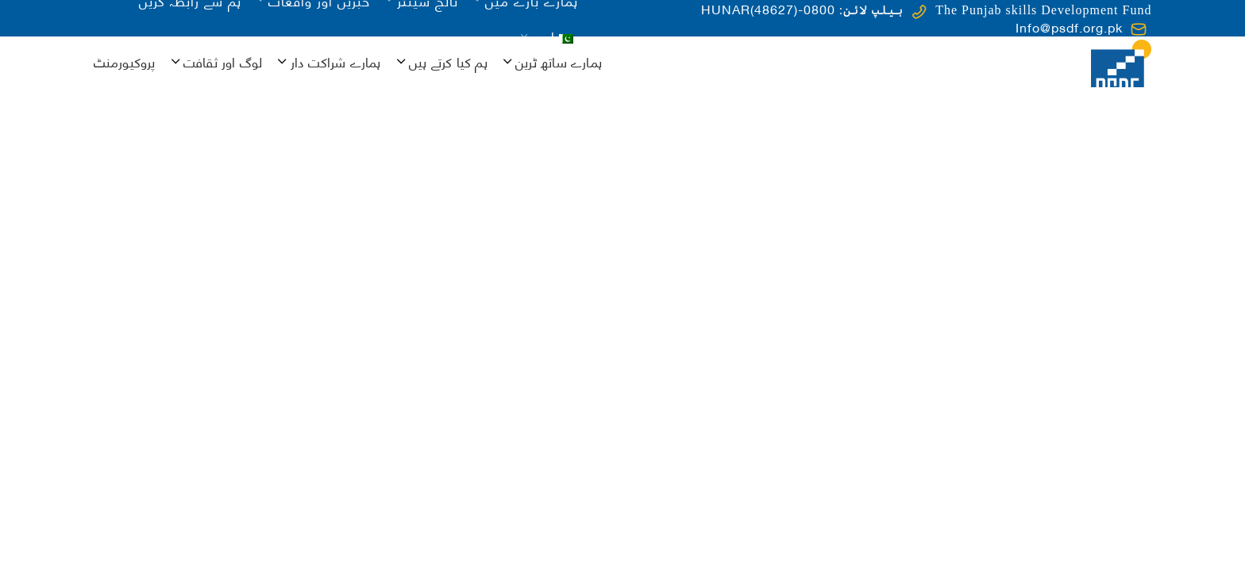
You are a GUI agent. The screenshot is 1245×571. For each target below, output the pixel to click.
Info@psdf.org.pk (1069, 26)
